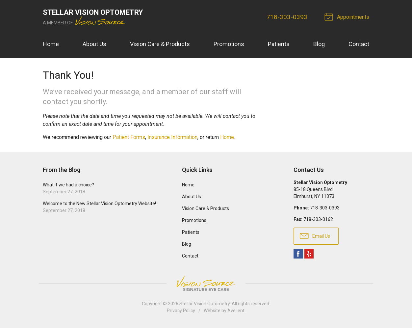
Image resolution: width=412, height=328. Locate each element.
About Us (94, 44)
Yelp (309, 254)
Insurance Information (172, 137)
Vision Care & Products (160, 44)
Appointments (347, 16)
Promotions (229, 44)
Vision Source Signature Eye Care (206, 283)
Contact (358, 44)
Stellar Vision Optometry (204, 303)
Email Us (315, 235)
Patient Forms (129, 137)
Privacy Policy (181, 310)
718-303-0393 (287, 17)
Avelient (236, 310)
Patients (279, 44)
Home (51, 44)
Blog (319, 44)
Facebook (298, 254)
